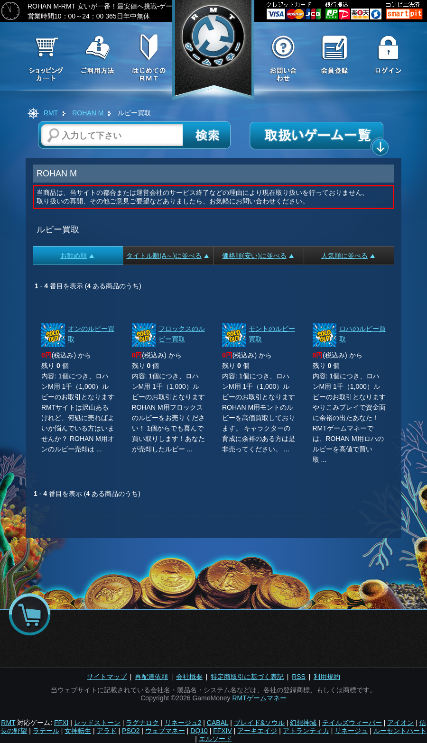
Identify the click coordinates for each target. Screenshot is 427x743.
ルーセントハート (400, 730)
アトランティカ (306, 730)
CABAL (217, 722)
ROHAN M (87, 113)
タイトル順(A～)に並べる (167, 255)
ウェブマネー (165, 730)
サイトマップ (107, 676)
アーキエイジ (257, 730)
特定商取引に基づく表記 (247, 676)
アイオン (400, 722)
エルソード (215, 739)
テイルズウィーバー (352, 722)
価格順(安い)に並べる (257, 255)
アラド (107, 730)
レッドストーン (97, 722)
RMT (51, 113)
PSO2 (130, 730)
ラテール (46, 730)
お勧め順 (77, 255)
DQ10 (199, 730)
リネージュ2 (183, 722)
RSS (299, 676)
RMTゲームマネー (259, 698)
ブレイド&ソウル (259, 722)
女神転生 (78, 730)
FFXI (61, 722)
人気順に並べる (348, 255)
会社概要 (189, 676)
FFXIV (222, 730)
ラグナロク (142, 722)
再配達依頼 (151, 676)
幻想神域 (303, 722)
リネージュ (351, 730)
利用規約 (327, 676)
